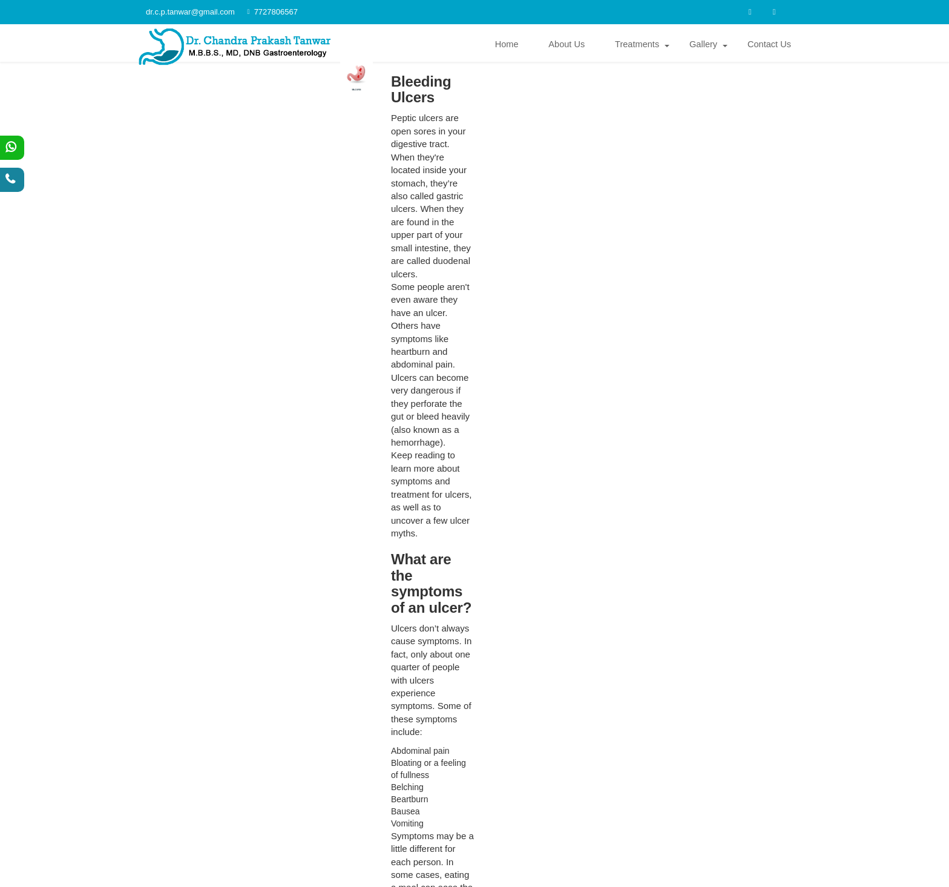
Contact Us (769, 45)
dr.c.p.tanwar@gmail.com (481, 781)
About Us (567, 45)
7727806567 (270, 11)
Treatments (638, 45)
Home (507, 45)
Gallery (703, 45)
